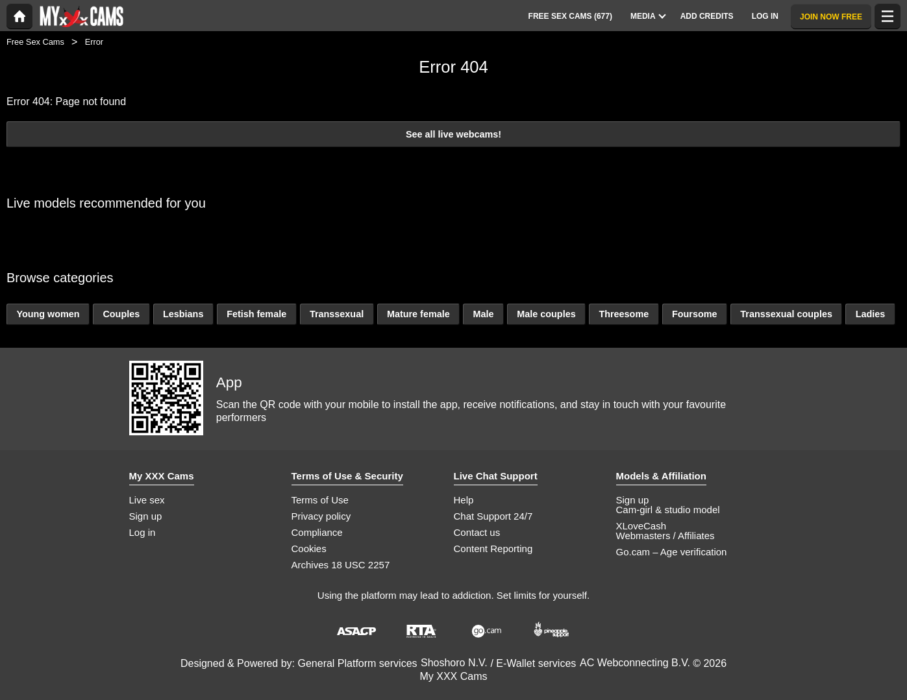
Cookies (309, 548)
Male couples (546, 314)
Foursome (694, 314)
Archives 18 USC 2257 (341, 564)
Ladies (871, 314)
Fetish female (256, 314)
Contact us (477, 532)
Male (483, 314)
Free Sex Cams (35, 42)
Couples (121, 314)
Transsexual (337, 314)
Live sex (147, 499)
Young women (47, 314)
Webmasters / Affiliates (665, 535)
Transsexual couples (786, 314)
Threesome (624, 314)
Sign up (145, 516)
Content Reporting (493, 548)
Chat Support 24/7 (493, 516)
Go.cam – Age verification (671, 551)
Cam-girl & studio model (668, 509)
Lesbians (183, 314)
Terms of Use (320, 499)
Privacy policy (321, 516)
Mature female (418, 314)
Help (464, 499)
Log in (142, 532)
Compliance (317, 532)
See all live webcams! (453, 134)
